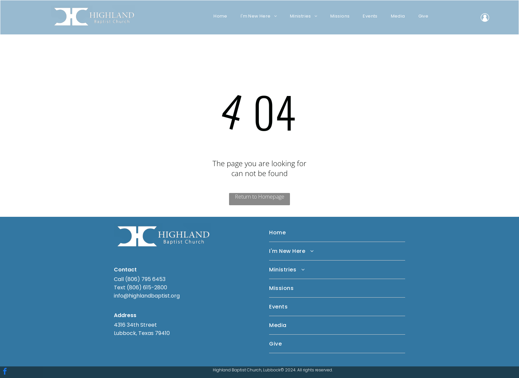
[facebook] (5, 372)
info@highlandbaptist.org (147, 296)
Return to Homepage (259, 196)
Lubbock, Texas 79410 (142, 333)
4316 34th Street (135, 325)
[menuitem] (220, 16)
